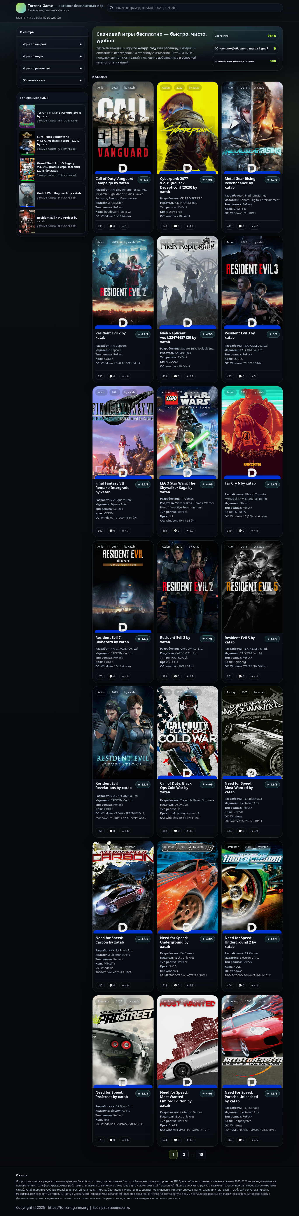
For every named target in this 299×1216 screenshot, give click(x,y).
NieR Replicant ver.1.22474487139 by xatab (178, 337)
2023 (115, 88)
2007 (119, 1001)
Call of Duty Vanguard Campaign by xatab (114, 180)
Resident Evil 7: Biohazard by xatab (112, 639)
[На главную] (60, 8)
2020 (179, 88)
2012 (184, 1001)
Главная (21, 17)
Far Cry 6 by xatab (240, 483)
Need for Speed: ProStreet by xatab (112, 1094)
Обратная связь (52, 80)
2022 (179, 392)
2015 (244, 546)
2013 (115, 692)
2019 (115, 242)
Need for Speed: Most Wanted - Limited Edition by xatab (176, 1099)
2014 (244, 88)
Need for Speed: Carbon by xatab (110, 940)
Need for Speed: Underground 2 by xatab (240, 942)
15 (201, 1154)
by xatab (129, 88)
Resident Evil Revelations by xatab (114, 785)
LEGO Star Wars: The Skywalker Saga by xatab (177, 487)
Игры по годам (52, 56)
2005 (244, 692)
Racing (231, 692)
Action (101, 88)
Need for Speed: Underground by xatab (174, 942)
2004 (248, 847)
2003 (184, 847)
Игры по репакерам (52, 68)
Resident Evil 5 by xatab (240, 640)
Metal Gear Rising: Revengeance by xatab (240, 183)
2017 (115, 546)
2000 (248, 1001)
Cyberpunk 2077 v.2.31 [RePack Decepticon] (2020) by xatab (178, 185)
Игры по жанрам (52, 44)
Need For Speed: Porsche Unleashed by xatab (241, 1097)
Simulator (168, 847)
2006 (115, 847)
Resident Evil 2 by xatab (111, 335)
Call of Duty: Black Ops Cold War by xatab (176, 787)
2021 (179, 242)
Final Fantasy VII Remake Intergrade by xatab (112, 487)
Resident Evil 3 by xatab (240, 335)
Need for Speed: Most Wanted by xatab (239, 787)
